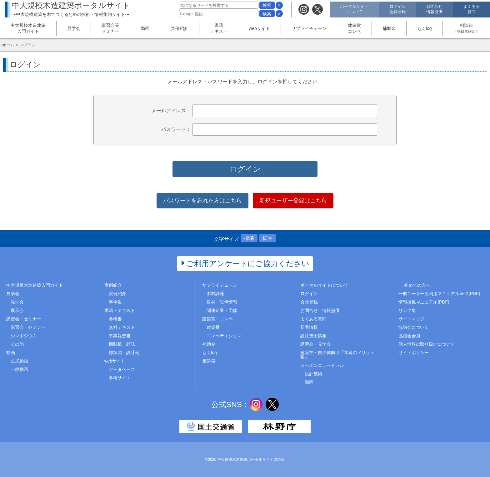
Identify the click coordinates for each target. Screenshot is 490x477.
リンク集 (407, 310)
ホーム (8, 45)
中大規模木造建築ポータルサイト (71, 9)
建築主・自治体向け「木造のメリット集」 (337, 354)
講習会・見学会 (315, 344)
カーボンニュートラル (322, 365)
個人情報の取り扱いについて (426, 344)
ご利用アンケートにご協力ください (248, 263)
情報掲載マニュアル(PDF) (423, 301)
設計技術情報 (313, 335)
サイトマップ (411, 318)
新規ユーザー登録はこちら (293, 200)
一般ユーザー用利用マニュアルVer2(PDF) (439, 293)
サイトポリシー (413, 352)
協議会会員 (409, 335)
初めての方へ (417, 285)
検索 (266, 5)
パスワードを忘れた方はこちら (202, 200)
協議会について (413, 327)
